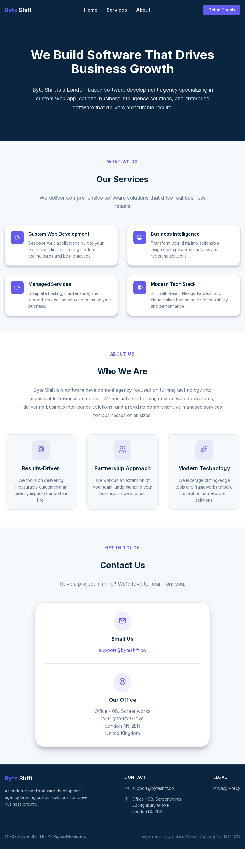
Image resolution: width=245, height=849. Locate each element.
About (143, 10)
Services (117, 10)
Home (90, 10)
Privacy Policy (226, 788)
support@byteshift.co (122, 650)
